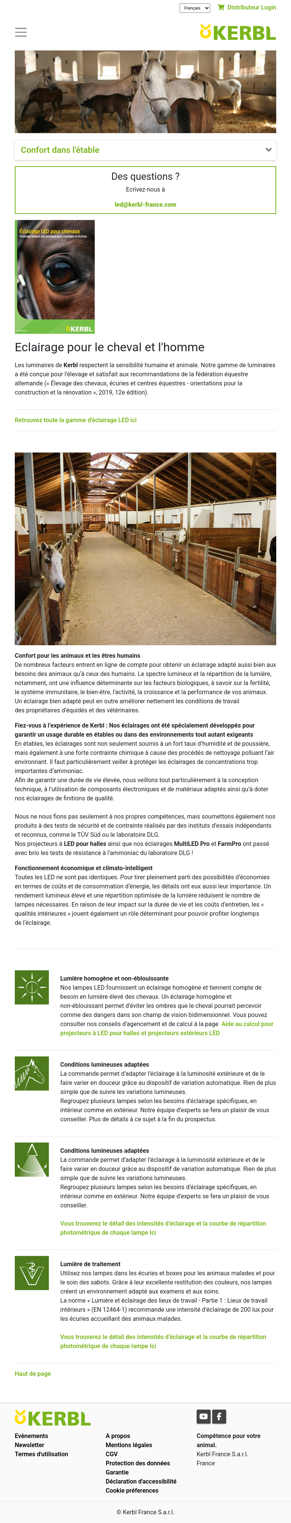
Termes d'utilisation (41, 1454)
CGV (112, 1454)
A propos (118, 1436)
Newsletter (29, 1445)
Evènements (31, 1436)
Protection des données (138, 1463)
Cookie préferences (132, 1490)
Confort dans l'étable (60, 150)
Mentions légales (129, 1445)
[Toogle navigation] (21, 31)
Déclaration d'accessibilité (141, 1481)
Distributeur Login (246, 7)
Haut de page (33, 1373)
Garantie (117, 1472)
